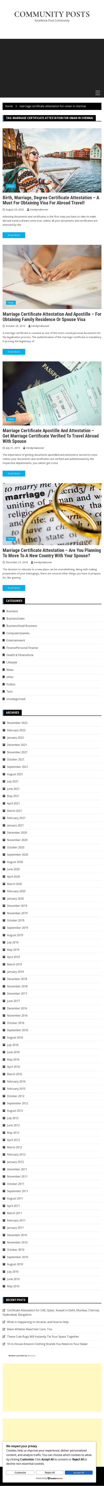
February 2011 (16, 1221)
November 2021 (17, 752)
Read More (14, 235)
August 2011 (15, 1199)
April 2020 (13, 877)
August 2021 (15, 774)
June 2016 (13, 1052)
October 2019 (15, 921)
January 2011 (15, 1228)
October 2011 (15, 1184)
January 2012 (15, 1162)
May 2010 (13, 1286)
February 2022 (16, 730)
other (10, 677)
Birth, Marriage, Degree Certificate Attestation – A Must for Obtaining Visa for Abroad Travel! (51, 200)
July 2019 (12, 942)
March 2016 (14, 1074)
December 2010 (17, 1235)
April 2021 (13, 803)
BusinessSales (15, 619)
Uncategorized (15, 699)
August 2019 (15, 935)
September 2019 (17, 928)
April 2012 (13, 1140)
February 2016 (16, 1082)
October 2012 (15, 1096)
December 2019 (17, 906)
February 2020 (16, 891)
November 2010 (17, 1242)
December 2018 (17, 979)
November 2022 (17, 723)
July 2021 (12, 781)
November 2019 (17, 913)
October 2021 (15, 760)
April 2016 (13, 1067)
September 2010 (17, 1257)
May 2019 (13, 950)
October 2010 (15, 1250)
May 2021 (13, 796)
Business (12, 611)
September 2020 (17, 855)
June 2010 (13, 1279)
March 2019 (14, 964)
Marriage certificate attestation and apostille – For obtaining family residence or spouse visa (52, 316)
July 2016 (12, 1045)
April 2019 (13, 957)
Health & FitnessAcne (19, 655)
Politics (10, 684)
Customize (20, 1472)
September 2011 (17, 1191)
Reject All (50, 1472)
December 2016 (17, 1008)
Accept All (79, 1472)
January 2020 (15, 899)
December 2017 (17, 994)
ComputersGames (17, 633)
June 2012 (13, 1125)
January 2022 (15, 738)
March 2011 (14, 1213)
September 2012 (17, 1103)
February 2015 (16, 1089)
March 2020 (14, 884)
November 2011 (17, 1177)
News (11, 186)
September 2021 (17, 767)
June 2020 (13, 869)
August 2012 (15, 1111)
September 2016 (17, 1030)
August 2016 (15, 1038)
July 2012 (12, 1118)
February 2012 (16, 1155)
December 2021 (17, 745)
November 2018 (17, 986)
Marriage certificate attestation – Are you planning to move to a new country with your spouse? (52, 553)
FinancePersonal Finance (22, 648)
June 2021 (13, 789)
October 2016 (15, 1023)
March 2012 (14, 1147)
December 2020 (17, 833)
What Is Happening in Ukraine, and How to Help (38, 1322)
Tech (9, 692)
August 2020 (15, 862)
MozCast (31, 1356)
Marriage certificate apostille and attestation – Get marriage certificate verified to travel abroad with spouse (51, 436)
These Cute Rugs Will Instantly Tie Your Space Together (43, 1337)
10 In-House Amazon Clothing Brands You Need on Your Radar (47, 1344)
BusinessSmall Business (21, 626)
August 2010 (15, 1264)
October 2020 (15, 847)
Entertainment (15, 640)
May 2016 (13, 1060)
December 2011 (17, 1169)
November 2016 (17, 1016)
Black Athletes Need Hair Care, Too (29, 1329)
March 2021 (14, 811)
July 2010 (12, 1272)
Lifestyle (11, 662)
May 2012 (13, 1133)
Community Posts (52, 14)
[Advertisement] (52, 63)
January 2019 (15, 972)
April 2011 (13, 1206)
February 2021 (16, 818)
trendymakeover (39, 209)
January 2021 (15, 825)
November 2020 (17, 840)
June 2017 (13, 1001)
